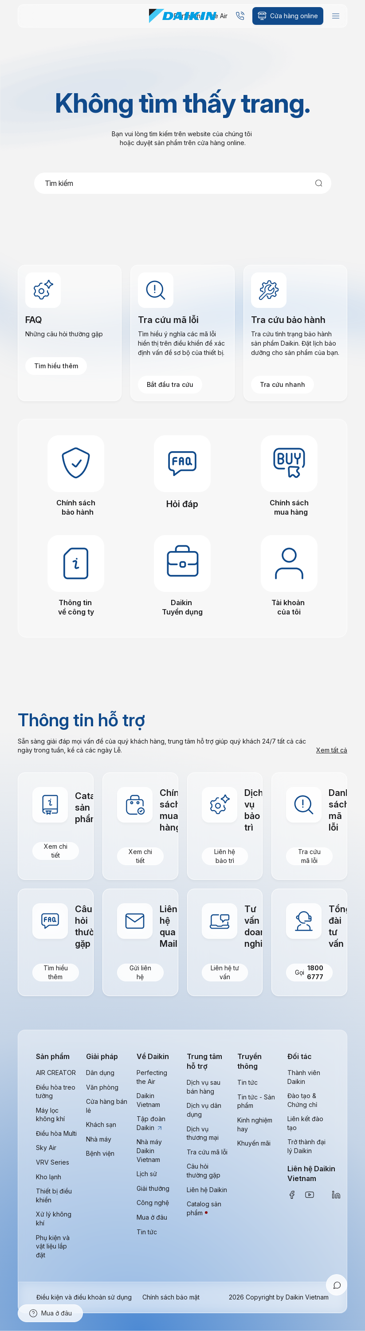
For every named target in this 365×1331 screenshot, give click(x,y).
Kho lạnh (48, 1177)
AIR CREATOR (56, 1072)
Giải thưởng (153, 1188)
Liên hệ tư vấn (225, 972)
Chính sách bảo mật (171, 1297)
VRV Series (52, 1162)
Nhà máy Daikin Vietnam (149, 1150)
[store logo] (182, 16)
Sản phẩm (53, 1056)
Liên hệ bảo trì (224, 856)
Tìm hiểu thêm (56, 366)
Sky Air (46, 1148)
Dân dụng (100, 1072)
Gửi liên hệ (140, 972)
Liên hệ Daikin (207, 1189)
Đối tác (299, 1056)
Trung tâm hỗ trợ (204, 1061)
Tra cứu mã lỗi (309, 856)
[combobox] (182, 183)
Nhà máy (98, 1139)
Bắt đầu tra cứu (170, 384)
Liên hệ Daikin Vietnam (311, 1173)
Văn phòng (102, 1087)
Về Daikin (153, 1056)
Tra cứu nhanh (282, 384)
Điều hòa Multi (56, 1133)
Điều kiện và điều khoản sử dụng (84, 1297)
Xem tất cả (331, 750)
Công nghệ (153, 1202)
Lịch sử (147, 1173)
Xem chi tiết (55, 851)
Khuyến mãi (254, 1143)
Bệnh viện (100, 1154)
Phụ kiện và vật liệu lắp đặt (53, 1246)
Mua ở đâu (152, 1217)
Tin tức (147, 1232)
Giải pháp (102, 1056)
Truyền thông (249, 1061)
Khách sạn (101, 1124)
